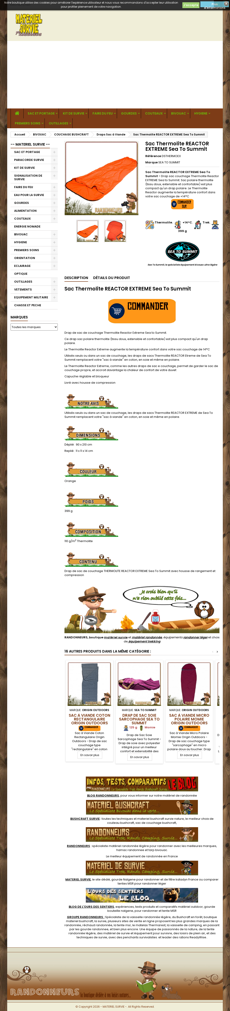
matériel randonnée (147, 637)
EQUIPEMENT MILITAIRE (31, 297)
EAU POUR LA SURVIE (29, 195)
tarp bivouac (157, 850)
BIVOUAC (178, 113)
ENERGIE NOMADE (27, 226)
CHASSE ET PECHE (27, 305)
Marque (151, 162)
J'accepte (191, 5)
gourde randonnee (94, 929)
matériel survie (116, 637)
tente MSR (169, 911)
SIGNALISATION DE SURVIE (28, 177)
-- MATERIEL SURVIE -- (30, 144)
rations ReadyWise (192, 937)
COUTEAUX (154, 113)
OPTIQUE (20, 274)
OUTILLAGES (58, 123)
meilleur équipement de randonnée (136, 856)
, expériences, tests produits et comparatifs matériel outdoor (136, 907)
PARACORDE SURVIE (29, 160)
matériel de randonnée (180, 795)
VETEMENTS (23, 289)
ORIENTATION (24, 258)
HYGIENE (200, 113)
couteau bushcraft (120, 823)
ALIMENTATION (25, 211)
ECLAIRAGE (22, 266)
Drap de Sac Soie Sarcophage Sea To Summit (139, 719)
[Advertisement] (115, 74)
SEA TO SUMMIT (169, 162)
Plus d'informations (214, 4)
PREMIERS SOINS (27, 123)
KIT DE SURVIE (73, 113)
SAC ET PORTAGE (41, 113)
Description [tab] (76, 277)
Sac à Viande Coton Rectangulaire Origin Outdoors (89, 719)
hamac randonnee (130, 850)
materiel (160, 819)
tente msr (124, 925)
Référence (153, 156)
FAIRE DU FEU (103, 113)
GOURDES (129, 113)
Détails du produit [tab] (111, 277)
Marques (19, 317)
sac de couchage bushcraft (155, 823)
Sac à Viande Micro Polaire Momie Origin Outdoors (189, 719)
